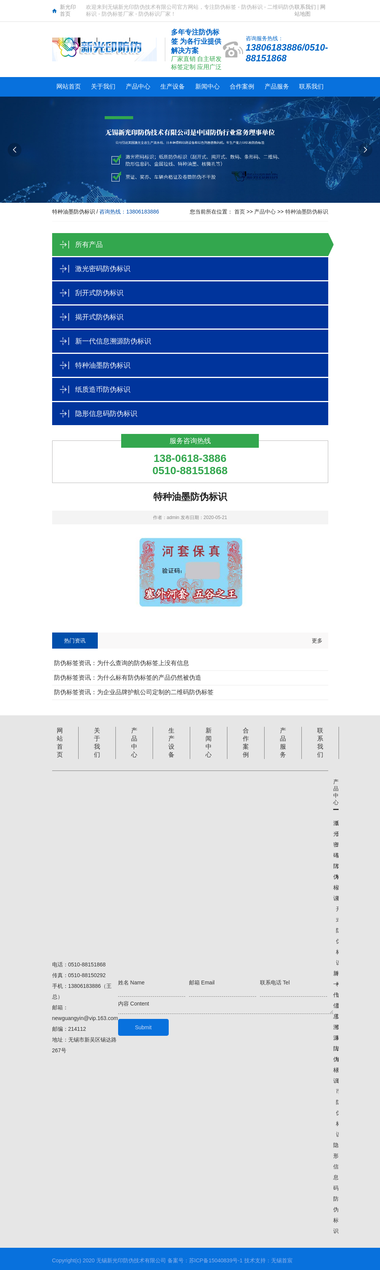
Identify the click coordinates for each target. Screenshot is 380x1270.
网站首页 (68, 86)
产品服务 (277, 86)
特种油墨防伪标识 (306, 212)
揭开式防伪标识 (99, 317)
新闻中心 (207, 86)
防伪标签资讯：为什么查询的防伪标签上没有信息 (121, 663)
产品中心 (138, 86)
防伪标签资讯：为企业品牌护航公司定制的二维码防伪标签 (134, 692)
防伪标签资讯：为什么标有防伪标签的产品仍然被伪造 (127, 677)
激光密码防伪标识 (102, 269)
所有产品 (89, 244)
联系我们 (305, 7)
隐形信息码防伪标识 (106, 413)
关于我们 (103, 86)
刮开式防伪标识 (99, 293)
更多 (317, 640)
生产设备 (172, 86)
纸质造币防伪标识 (102, 389)
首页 (239, 212)
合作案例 (242, 86)
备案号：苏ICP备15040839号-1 (205, 1260)
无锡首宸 (282, 1260)
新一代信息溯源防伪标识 (113, 341)
